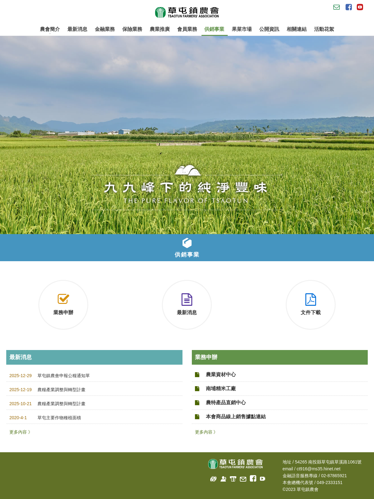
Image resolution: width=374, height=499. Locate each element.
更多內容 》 (20, 431)
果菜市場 (242, 29)
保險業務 (132, 29)
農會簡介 (50, 30)
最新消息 (77, 29)
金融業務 (105, 29)
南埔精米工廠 (221, 388)
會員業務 (187, 29)
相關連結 (297, 29)
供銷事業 (214, 29)
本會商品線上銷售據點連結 (236, 416)
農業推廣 (160, 29)
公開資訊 (269, 30)
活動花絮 (324, 29)
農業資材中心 (221, 374)
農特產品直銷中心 (226, 402)
